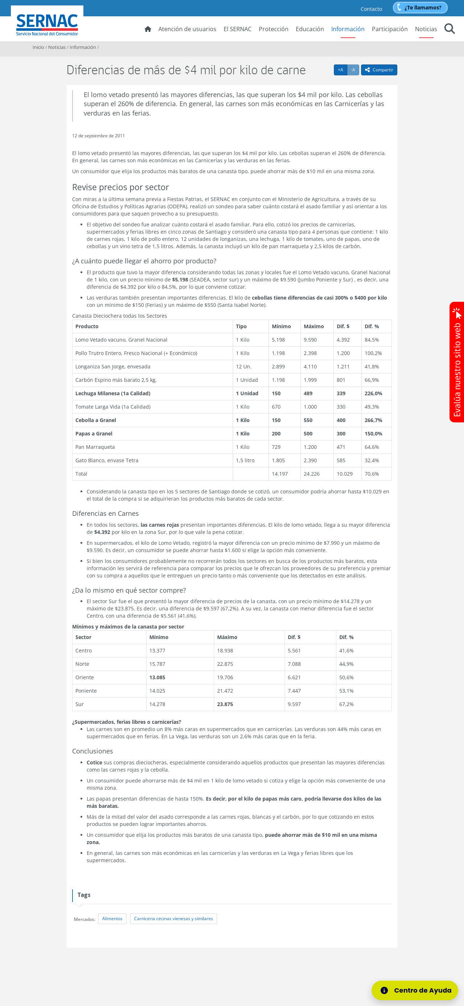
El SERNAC (238, 29)
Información (348, 29)
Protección (274, 29)
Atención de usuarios (187, 29)
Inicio (38, 47)
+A (342, 69)
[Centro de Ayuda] (415, 990)
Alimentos (112, 918)
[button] (450, 29)
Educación (310, 29)
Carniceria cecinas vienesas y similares (173, 918)
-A (355, 69)
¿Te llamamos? (423, 7)
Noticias (426, 29)
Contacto (371, 8)
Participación (390, 29)
